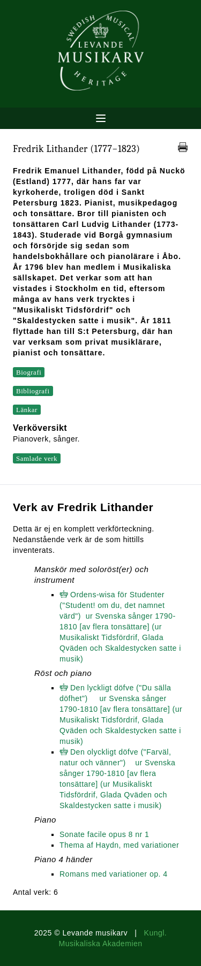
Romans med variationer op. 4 (113, 874)
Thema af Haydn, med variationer (119, 845)
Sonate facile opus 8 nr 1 (104, 834)
